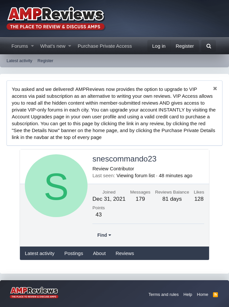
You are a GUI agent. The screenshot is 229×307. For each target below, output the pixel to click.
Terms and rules (164, 294)
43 (98, 215)
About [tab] (99, 253)
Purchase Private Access (105, 46)
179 (140, 199)
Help (188, 294)
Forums (19, 46)
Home (202, 294)
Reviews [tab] (125, 253)
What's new (52, 46)
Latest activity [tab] (40, 253)
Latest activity (19, 60)
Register (45, 60)
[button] (32, 46)
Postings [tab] (73, 253)
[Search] (208, 46)
